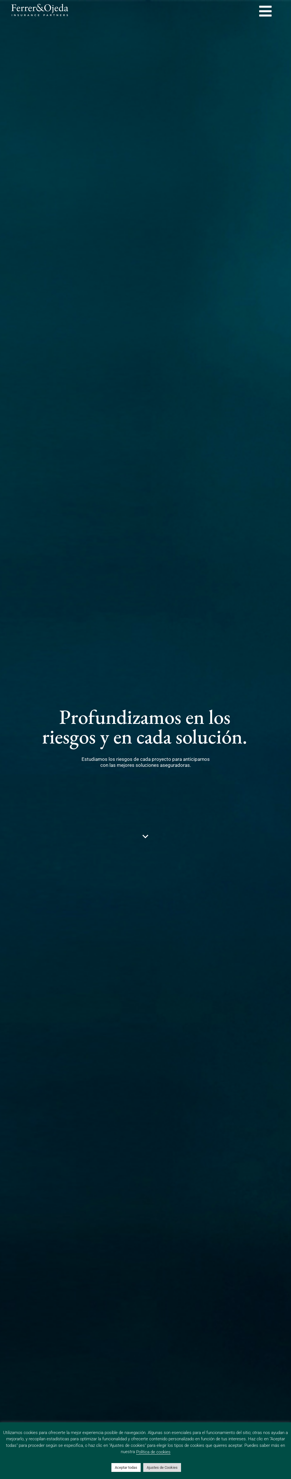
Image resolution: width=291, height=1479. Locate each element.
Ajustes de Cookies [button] (162, 1467)
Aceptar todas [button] (126, 1467)
